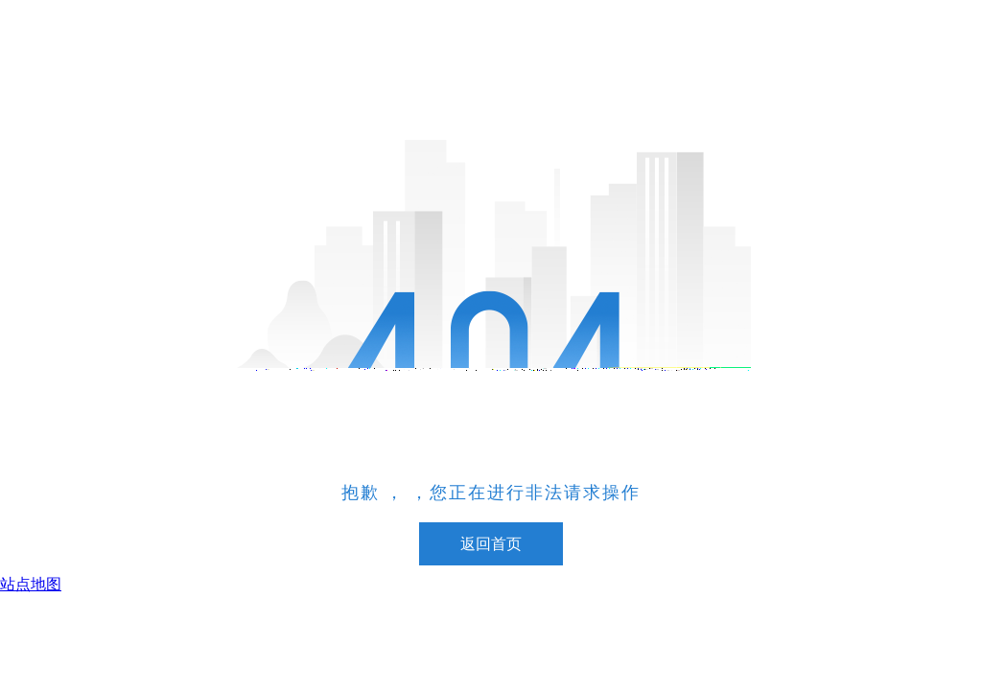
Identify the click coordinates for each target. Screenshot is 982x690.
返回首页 (491, 544)
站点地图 (30, 584)
